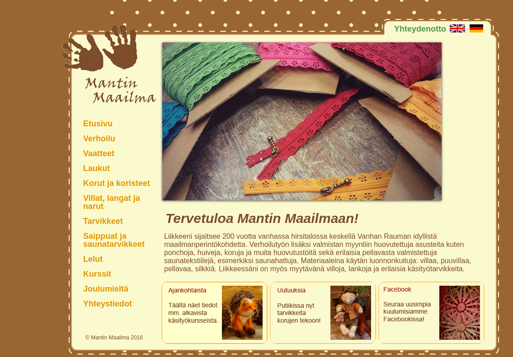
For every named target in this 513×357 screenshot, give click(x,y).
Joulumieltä (105, 288)
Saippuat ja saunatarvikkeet (114, 240)
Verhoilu (99, 138)
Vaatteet (98, 153)
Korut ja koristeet (116, 183)
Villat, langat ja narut (111, 202)
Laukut (96, 168)
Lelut (93, 259)
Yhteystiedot (107, 303)
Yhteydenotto (420, 28)
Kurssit (97, 273)
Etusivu (98, 123)
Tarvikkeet (103, 221)
